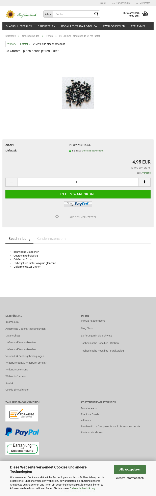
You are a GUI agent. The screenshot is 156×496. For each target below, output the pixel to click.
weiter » (11, 43)
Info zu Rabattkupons (93, 320)
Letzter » (25, 43)
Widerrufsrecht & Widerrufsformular (25, 362)
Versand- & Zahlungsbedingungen (24, 356)
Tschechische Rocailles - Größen (100, 343)
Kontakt (9, 383)
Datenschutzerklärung (82, 488)
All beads (86, 420)
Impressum (12, 321)
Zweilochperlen (114, 26)
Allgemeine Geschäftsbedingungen (25, 328)
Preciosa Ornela (90, 414)
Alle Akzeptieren (129, 469)
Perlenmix (138, 26)
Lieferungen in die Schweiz (96, 335)
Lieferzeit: (11, 150)
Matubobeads (89, 408)
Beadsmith (87, 426)
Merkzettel (143, 3)
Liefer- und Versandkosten (20, 342)
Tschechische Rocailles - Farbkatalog (102, 350)
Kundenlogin (121, 3)
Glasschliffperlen (19, 26)
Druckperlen (46, 26)
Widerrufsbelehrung (16, 369)
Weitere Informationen (130, 478)
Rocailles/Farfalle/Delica (79, 26)
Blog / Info (87, 328)
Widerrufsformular (15, 376)
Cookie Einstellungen (17, 389)
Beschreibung (19, 238)
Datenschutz (12, 335)
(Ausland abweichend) (93, 150)
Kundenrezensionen (52, 238)
